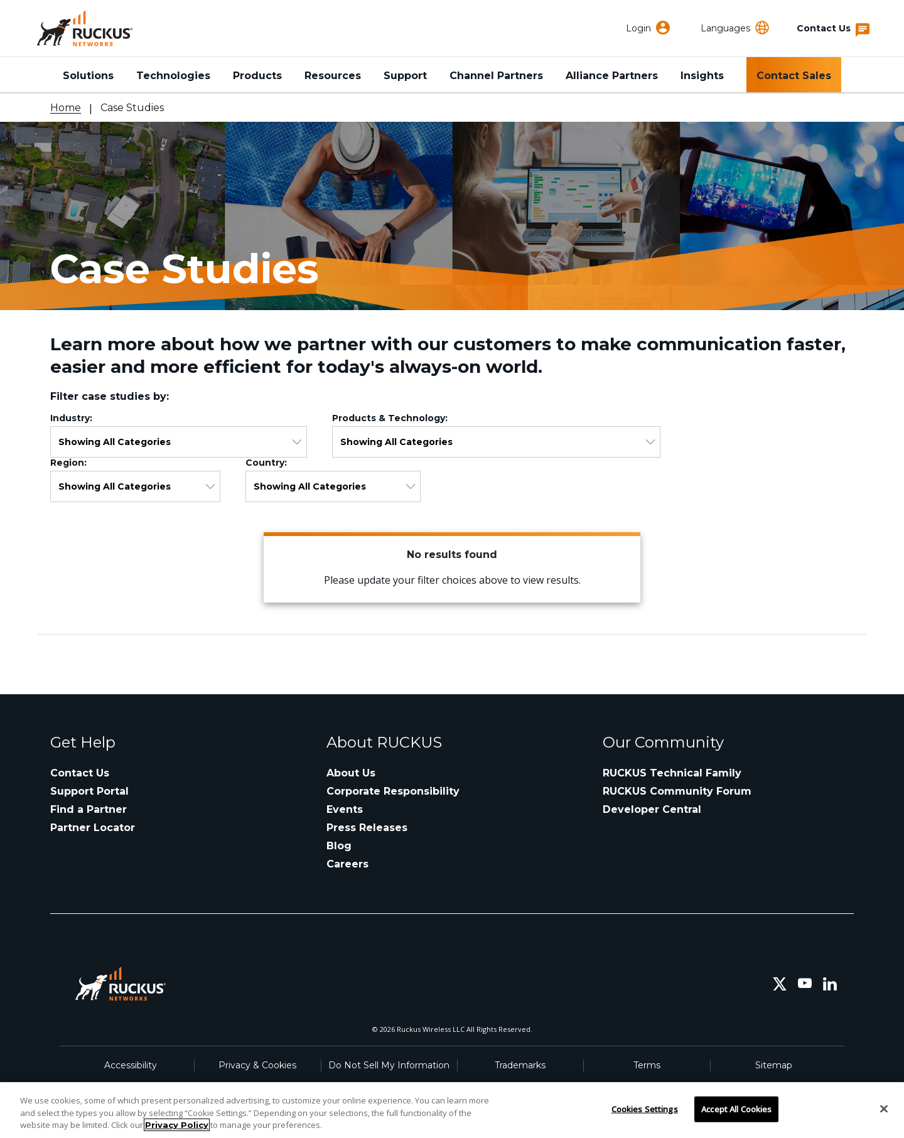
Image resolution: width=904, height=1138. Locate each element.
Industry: (73, 418)
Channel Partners (496, 76)
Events (344, 809)
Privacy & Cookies (257, 1065)
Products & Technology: (392, 418)
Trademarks (520, 1065)
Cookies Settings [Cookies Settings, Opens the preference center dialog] (644, 1108)
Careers (347, 864)
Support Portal (89, 791)
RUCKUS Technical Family (672, 773)
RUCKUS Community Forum (677, 791)
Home (65, 108)
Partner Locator (92, 828)
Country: (268, 463)
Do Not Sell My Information (388, 1065)
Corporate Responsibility (393, 791)
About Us (350, 773)
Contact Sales (793, 76)
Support (405, 76)
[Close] (884, 1108)
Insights (702, 76)
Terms (646, 1065)
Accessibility (130, 1065)
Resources (332, 76)
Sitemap (773, 1065)
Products (257, 76)
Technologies (173, 76)
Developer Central (652, 809)
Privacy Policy (176, 1125)
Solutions (88, 76)
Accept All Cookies (736, 1108)
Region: (71, 463)
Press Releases (366, 828)
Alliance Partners (612, 76)
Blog (339, 846)
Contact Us (79, 773)
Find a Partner (88, 809)
